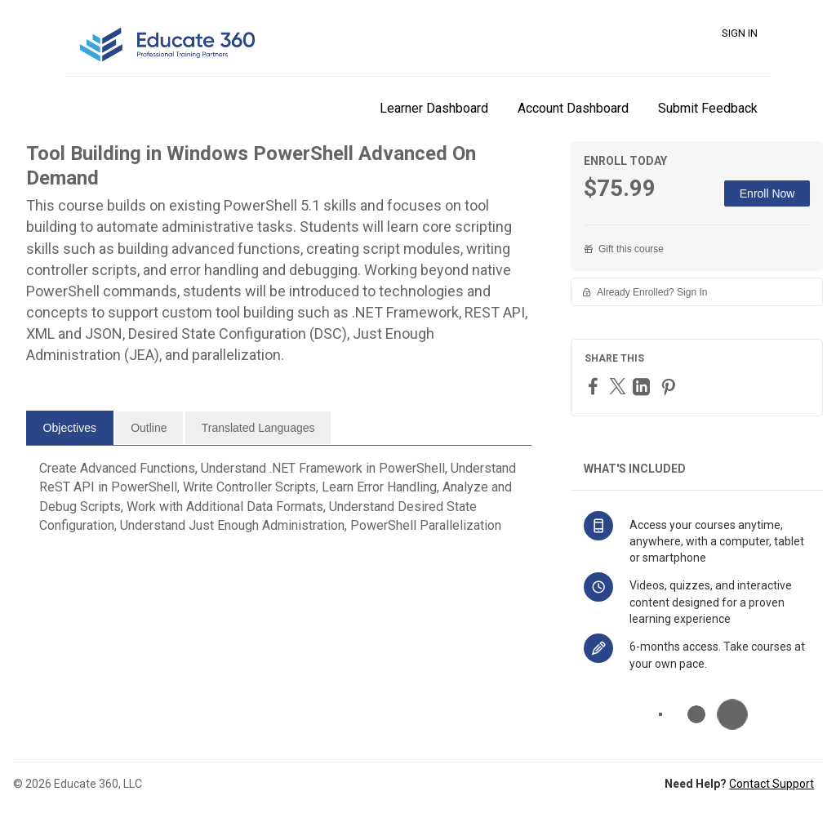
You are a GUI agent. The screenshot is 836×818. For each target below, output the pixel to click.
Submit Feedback (708, 108)
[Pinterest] (670, 386)
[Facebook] (595, 385)
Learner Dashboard (434, 108)
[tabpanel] (278, 503)
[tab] (69, 428)
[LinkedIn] (643, 386)
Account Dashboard (573, 108)
